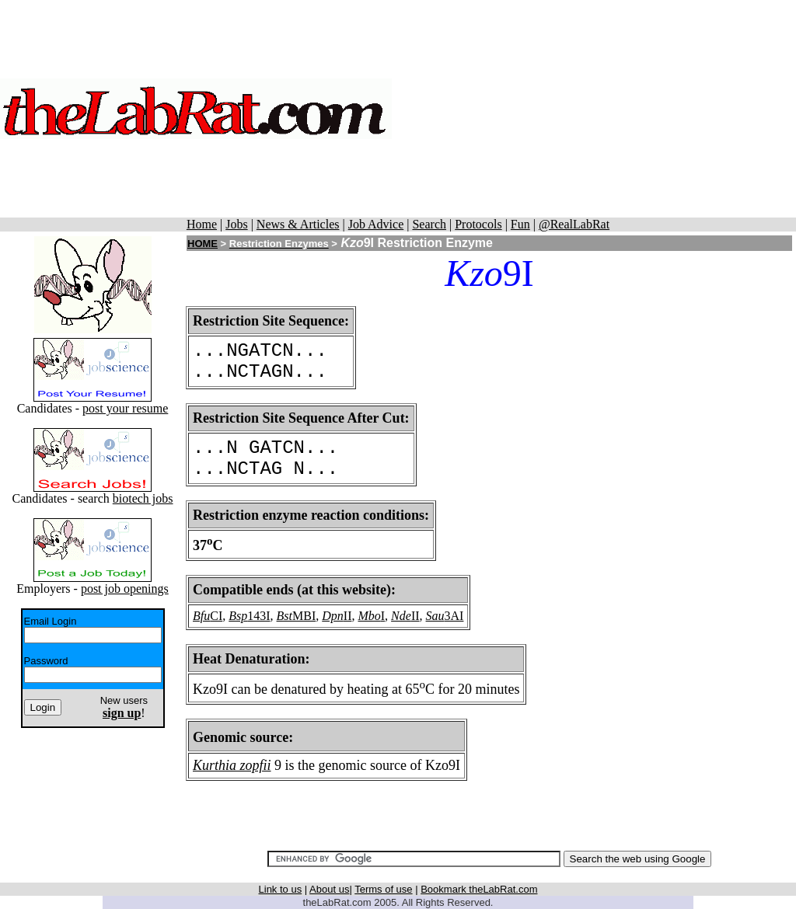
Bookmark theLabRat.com (479, 889)
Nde (401, 615)
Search (429, 224)
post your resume (125, 408)
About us (329, 889)
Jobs (236, 224)
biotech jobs (143, 498)
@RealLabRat (574, 224)
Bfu (201, 615)
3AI (454, 615)
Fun (520, 224)
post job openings (125, 588)
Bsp (238, 615)
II (348, 615)
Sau (435, 615)
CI (216, 615)
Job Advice (376, 224)
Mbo (369, 615)
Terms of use (383, 889)
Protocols (478, 224)
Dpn (333, 615)
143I (258, 615)
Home (202, 224)
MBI (304, 615)
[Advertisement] (594, 109)
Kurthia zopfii (232, 765)
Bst (284, 615)
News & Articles (298, 224)
